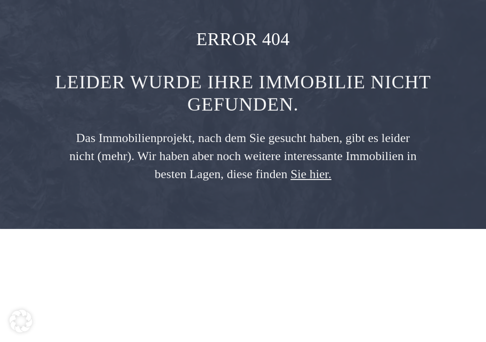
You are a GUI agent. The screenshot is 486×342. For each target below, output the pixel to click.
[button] (21, 321)
